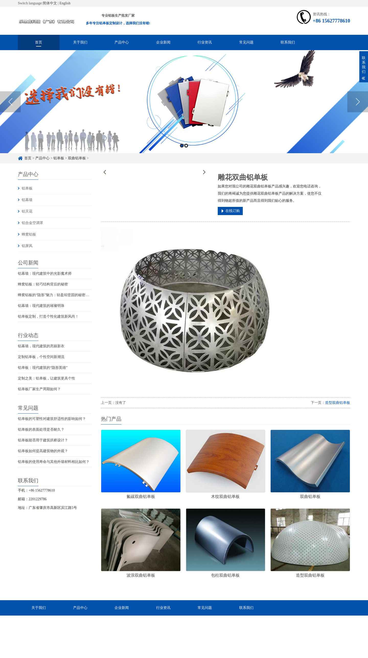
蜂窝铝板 (29, 234)
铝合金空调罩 (32, 223)
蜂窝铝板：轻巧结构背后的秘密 (43, 284)
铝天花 (27, 211)
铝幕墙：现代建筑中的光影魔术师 (45, 273)
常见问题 (246, 42)
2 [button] (186, 146)
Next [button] (357, 101)
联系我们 (288, 42)
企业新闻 (163, 42)
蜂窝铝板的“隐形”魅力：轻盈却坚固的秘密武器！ (57, 295)
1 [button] (182, 146)
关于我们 (80, 42)
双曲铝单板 (77, 158)
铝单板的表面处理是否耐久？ (41, 429)
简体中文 (50, 3)
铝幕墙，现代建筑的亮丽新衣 (41, 346)
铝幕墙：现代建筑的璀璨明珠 (41, 306)
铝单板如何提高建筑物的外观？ (43, 451)
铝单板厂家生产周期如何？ (39, 389)
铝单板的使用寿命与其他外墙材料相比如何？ (53, 462)
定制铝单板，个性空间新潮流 (41, 357)
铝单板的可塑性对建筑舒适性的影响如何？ (52, 419)
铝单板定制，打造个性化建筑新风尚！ (48, 316)
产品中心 (121, 42)
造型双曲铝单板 (337, 403)
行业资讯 (205, 42)
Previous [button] (10, 101)
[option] (184, 101)
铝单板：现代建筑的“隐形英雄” (42, 368)
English (65, 3)
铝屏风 (27, 246)
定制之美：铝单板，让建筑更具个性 (46, 378)
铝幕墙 (27, 200)
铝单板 (58, 158)
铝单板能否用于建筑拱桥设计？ (43, 440)
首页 (38, 42)
